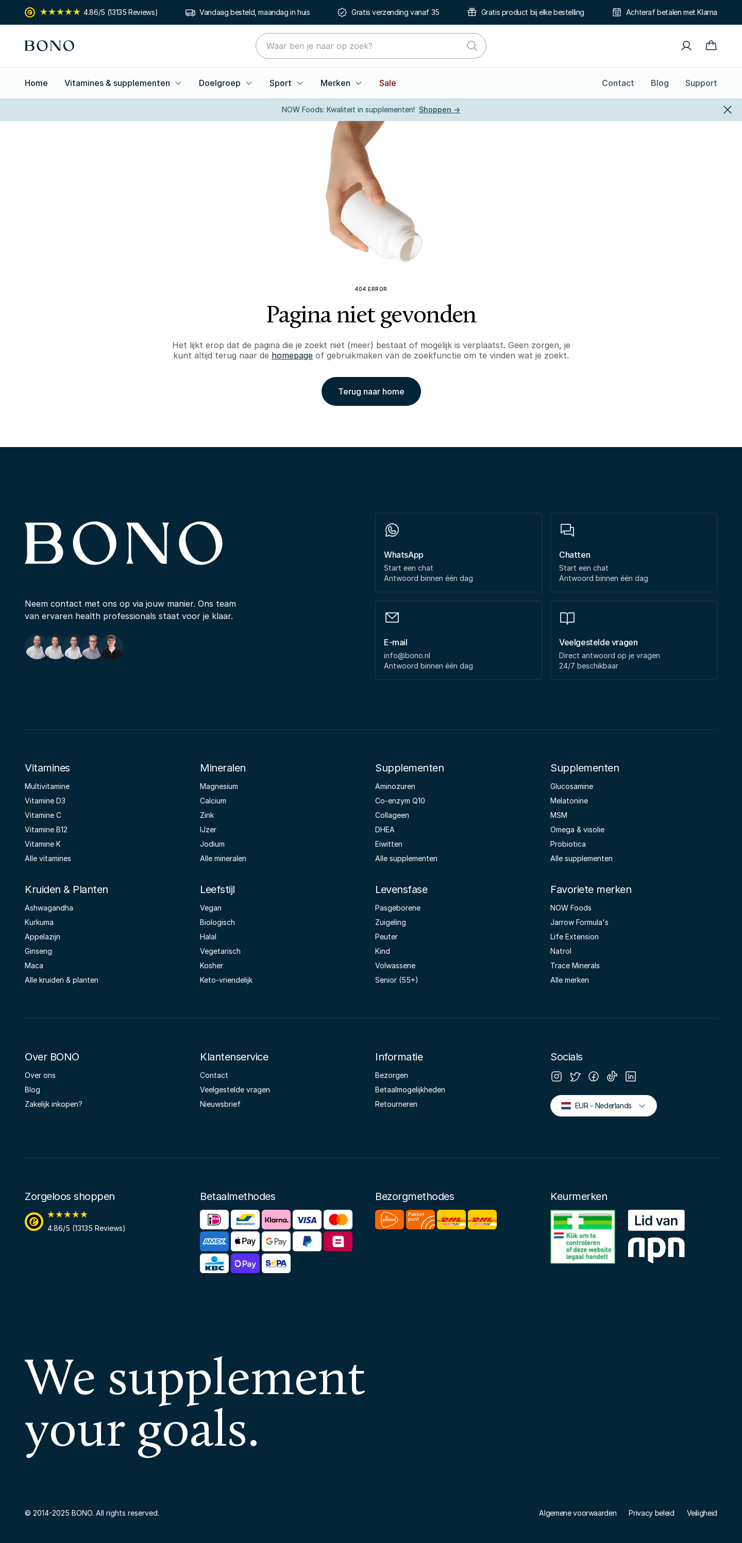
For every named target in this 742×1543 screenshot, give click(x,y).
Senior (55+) (396, 979)
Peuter (386, 936)
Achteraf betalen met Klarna (671, 12)
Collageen (392, 815)
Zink (207, 815)
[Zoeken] (472, 46)
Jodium (212, 843)
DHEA (385, 829)
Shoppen (439, 109)
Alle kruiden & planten (61, 979)
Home (36, 83)
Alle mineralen (223, 858)
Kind (382, 951)
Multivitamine (47, 786)
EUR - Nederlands (603, 1105)
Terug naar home (371, 391)
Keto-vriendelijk (226, 979)
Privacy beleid (651, 1512)
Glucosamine (571, 786)
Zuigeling (390, 922)
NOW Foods (571, 907)
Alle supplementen (406, 858)
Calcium (213, 800)
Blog (660, 83)
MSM (558, 815)
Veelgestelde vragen (235, 1089)
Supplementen (409, 768)
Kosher (211, 965)
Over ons (40, 1075)
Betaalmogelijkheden (410, 1089)
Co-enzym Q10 (400, 800)
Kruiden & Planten (66, 889)
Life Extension (574, 936)
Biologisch (217, 922)
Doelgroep (226, 83)
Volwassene (395, 965)
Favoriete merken (590, 889)
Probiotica (568, 843)
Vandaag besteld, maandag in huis (254, 12)
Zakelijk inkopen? (53, 1104)
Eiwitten (388, 843)
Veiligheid (702, 1512)
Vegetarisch (220, 951)
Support (701, 83)
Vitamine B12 (46, 829)
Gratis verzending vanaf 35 (395, 12)
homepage (292, 355)
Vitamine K (43, 843)
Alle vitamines (48, 858)
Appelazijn (42, 936)
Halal (208, 936)
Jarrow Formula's (579, 922)
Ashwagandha (49, 907)
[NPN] (656, 1238)
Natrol (560, 951)
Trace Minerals (575, 965)
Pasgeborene (397, 907)
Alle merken (569, 979)
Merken (342, 83)
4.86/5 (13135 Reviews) (91, 12)
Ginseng (38, 951)
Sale (387, 83)
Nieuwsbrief (220, 1104)
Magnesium (219, 786)
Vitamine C (43, 815)
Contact (618, 83)
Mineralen (223, 768)
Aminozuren (395, 786)
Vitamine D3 (45, 800)
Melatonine (569, 800)
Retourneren (396, 1104)
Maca (34, 965)
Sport (286, 83)
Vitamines (47, 768)
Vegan (211, 907)
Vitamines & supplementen (123, 83)
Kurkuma (39, 922)
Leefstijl (217, 889)
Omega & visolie (577, 829)
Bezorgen (391, 1075)
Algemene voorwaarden (577, 1512)
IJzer (208, 829)
